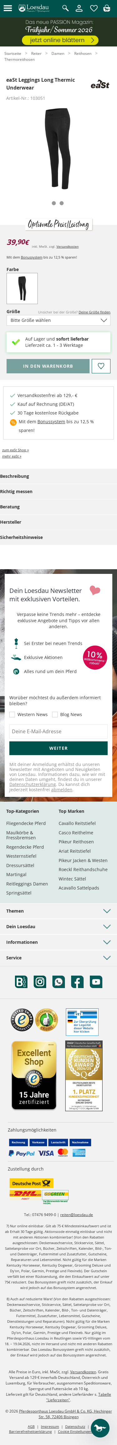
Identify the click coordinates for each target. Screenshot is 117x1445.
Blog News (71, 714)
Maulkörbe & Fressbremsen (21, 835)
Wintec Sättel (72, 879)
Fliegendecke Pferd (26, 823)
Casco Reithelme (76, 833)
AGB (31, 1426)
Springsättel (19, 893)
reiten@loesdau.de (76, 1214)
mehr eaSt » (11, 456)
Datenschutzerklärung (32, 784)
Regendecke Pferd (25, 847)
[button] (7, 8)
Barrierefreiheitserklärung (30, 1431)
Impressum (50, 1426)
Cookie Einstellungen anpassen (83, 1431)
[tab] (54, 203)
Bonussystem (31, 257)
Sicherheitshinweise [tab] (21, 537)
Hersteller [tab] (10, 522)
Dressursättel (20, 865)
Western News (32, 714)
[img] (106, 10)
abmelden (61, 790)
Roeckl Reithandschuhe (83, 869)
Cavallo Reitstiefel (77, 823)
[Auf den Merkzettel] (101, 366)
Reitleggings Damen (27, 884)
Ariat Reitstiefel (75, 851)
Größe (17, 311)
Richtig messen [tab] (16, 491)
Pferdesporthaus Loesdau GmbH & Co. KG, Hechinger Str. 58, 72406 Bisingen (65, 1414)
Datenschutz (75, 1426)
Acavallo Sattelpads (79, 888)
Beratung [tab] (10, 507)
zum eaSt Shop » (15, 450)
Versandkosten (67, 246)
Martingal (16, 874)
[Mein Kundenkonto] (79, 12)
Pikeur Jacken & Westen (83, 860)
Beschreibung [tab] (14, 476)
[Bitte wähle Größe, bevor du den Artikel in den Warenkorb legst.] (48, 366)
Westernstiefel (21, 856)
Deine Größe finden (94, 312)
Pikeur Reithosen (76, 842)
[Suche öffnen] (65, 8)
